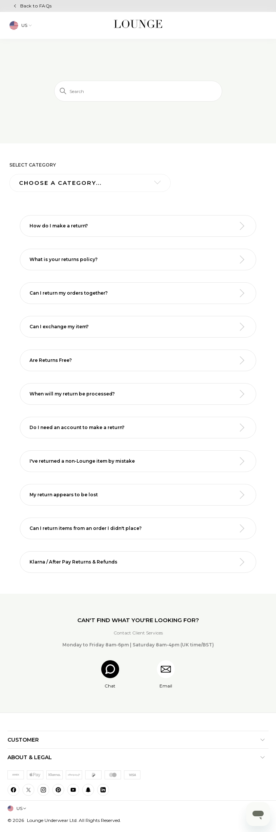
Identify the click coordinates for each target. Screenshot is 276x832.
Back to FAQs (36, 6)
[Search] (138, 91)
